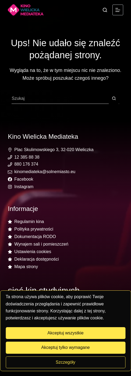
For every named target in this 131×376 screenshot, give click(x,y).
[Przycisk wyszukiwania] (113, 98)
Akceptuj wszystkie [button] (65, 333)
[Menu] (117, 10)
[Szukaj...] (60, 98)
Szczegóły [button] (65, 362)
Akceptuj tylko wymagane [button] (65, 347)
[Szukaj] (105, 10)
